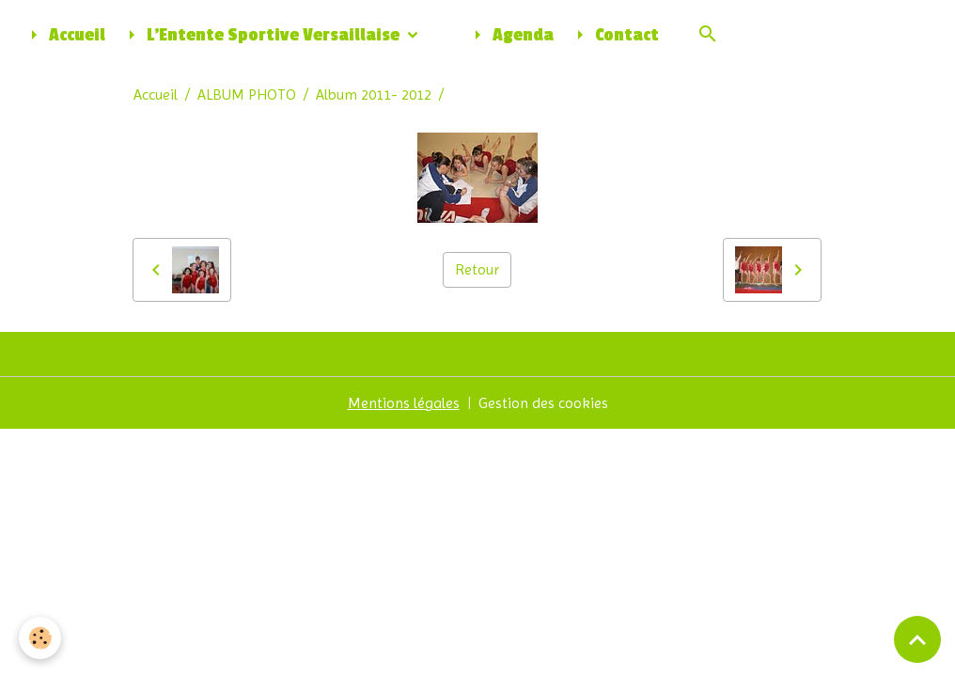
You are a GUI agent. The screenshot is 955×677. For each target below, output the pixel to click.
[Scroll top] (917, 639)
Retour (477, 269)
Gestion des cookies (543, 403)
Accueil (64, 35)
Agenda (510, 35)
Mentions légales (404, 403)
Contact (614, 35)
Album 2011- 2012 (373, 94)
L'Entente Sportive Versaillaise (261, 35)
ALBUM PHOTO (246, 94)
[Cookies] (40, 638)
